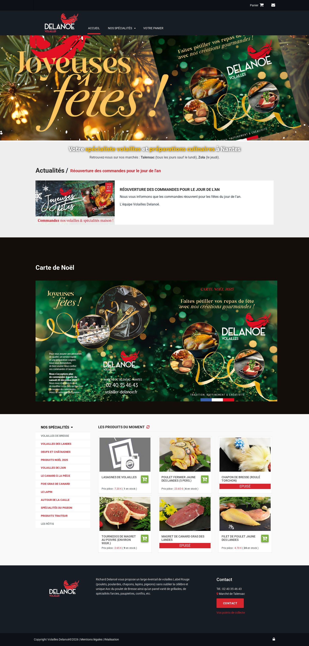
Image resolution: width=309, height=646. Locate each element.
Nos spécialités (120, 28)
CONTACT (230, 603)
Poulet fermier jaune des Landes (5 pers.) (178, 478)
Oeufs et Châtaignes (55, 451)
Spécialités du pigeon (56, 507)
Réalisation (111, 639)
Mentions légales (91, 639)
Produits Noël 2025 (54, 459)
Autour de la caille (55, 499)
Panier (257, 5)
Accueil (94, 28)
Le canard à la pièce (55, 475)
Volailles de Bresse (55, 435)
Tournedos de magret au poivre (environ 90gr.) (119, 540)
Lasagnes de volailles (119, 477)
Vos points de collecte (231, 612)
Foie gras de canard (55, 483)
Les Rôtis (47, 523)
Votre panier (153, 28)
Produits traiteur (54, 515)
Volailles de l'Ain (53, 467)
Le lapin (46, 491)
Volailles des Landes (56, 443)
